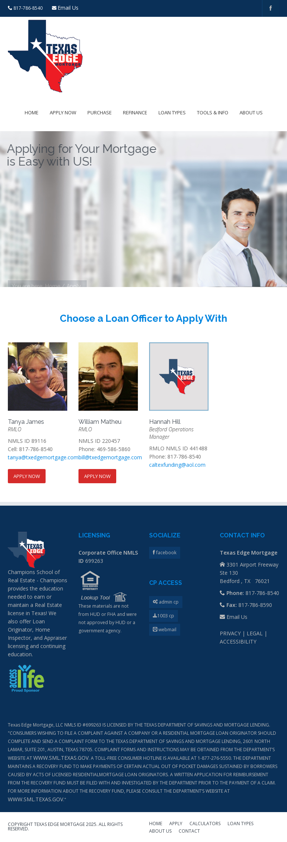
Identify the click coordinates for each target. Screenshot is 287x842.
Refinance (135, 112)
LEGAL (255, 633)
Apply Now (63, 112)
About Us (251, 112)
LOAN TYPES (240, 824)
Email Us (68, 7)
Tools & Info (212, 112)
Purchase (99, 112)
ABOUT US (160, 831)
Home (31, 112)
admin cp (166, 602)
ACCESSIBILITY (238, 641)
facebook (165, 552)
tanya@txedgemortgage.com (43, 457)
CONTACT (189, 831)
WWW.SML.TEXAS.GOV (61, 757)
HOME (155, 824)
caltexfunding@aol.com (177, 464)
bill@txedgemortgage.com (110, 457)
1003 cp (163, 616)
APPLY (175, 824)
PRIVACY (230, 633)
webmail (164, 629)
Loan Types (172, 112)
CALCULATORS (204, 824)
